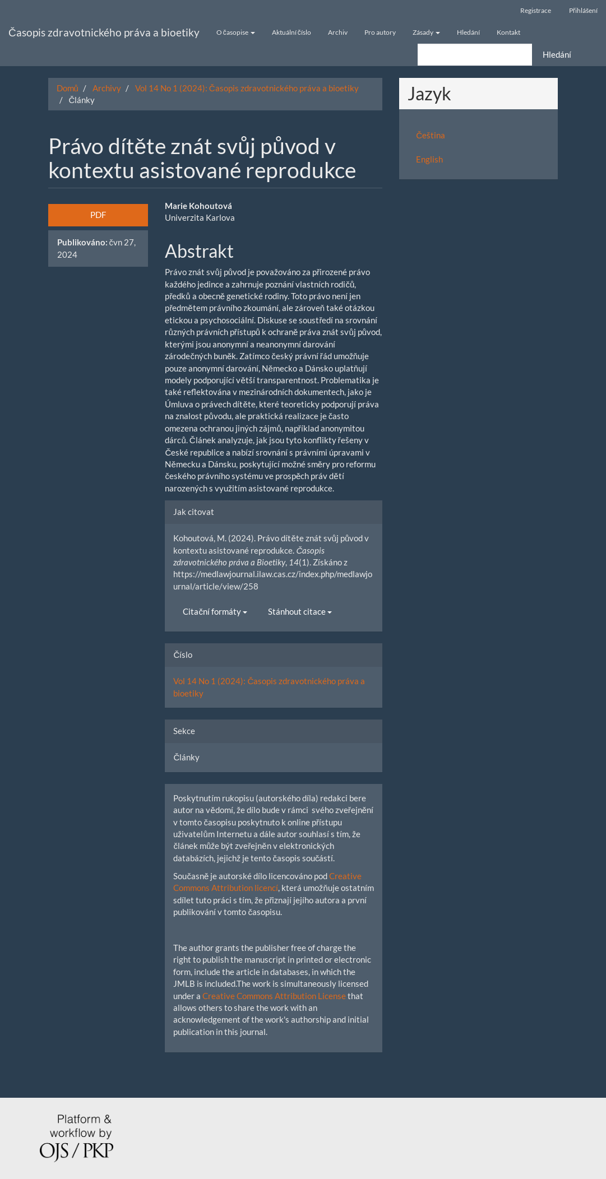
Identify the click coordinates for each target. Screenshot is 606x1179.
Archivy (106, 88)
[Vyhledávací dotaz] (475, 55)
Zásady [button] (426, 32)
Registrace (535, 10)
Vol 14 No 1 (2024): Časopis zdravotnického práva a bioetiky (247, 88)
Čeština (430, 135)
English (429, 159)
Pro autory (380, 32)
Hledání (468, 32)
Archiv (338, 32)
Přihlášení (583, 10)
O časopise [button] (235, 32)
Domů (67, 88)
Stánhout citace (300, 611)
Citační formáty (215, 611)
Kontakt (508, 32)
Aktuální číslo (291, 32)
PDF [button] (98, 215)
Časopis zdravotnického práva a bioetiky (104, 32)
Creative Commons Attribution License (274, 996)
